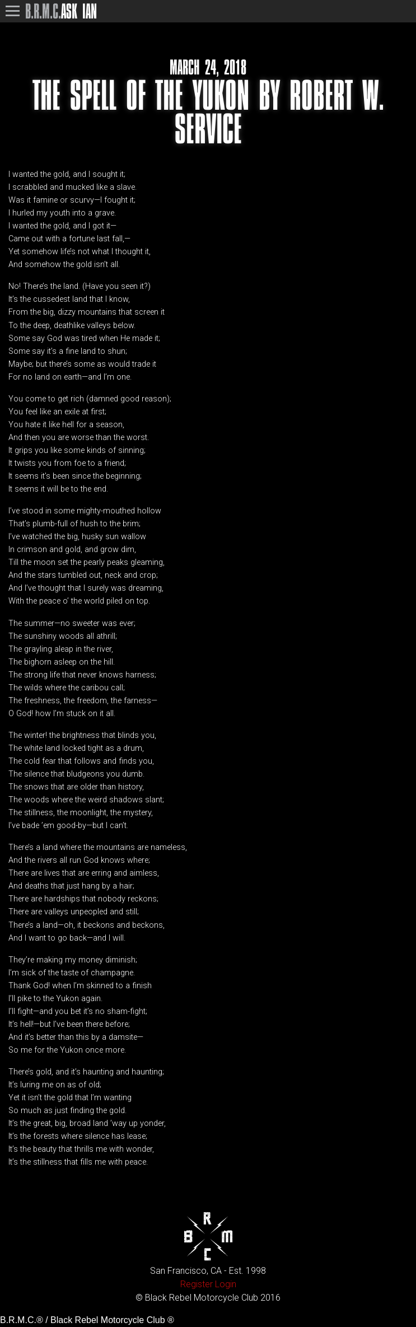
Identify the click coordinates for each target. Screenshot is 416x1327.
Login (225, 1284)
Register (196, 1284)
